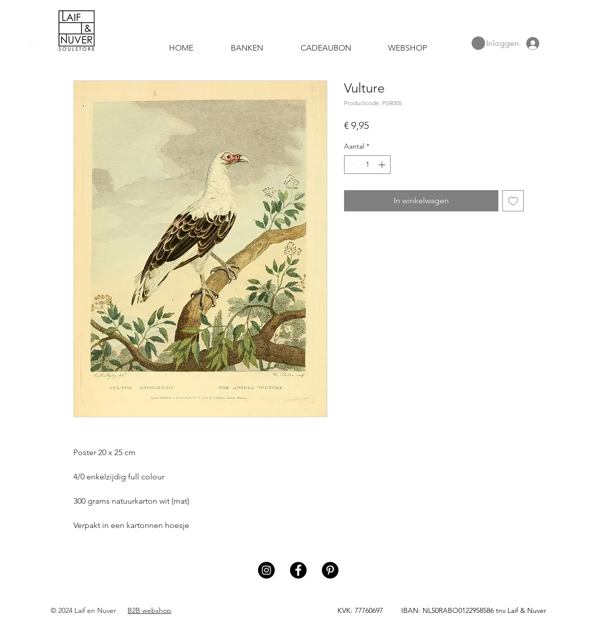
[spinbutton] (367, 164)
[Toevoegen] (513, 200)
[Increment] (382, 164)
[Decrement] (352, 164)
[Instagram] (266, 570)
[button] (478, 43)
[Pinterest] (330, 570)
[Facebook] (298, 570)
